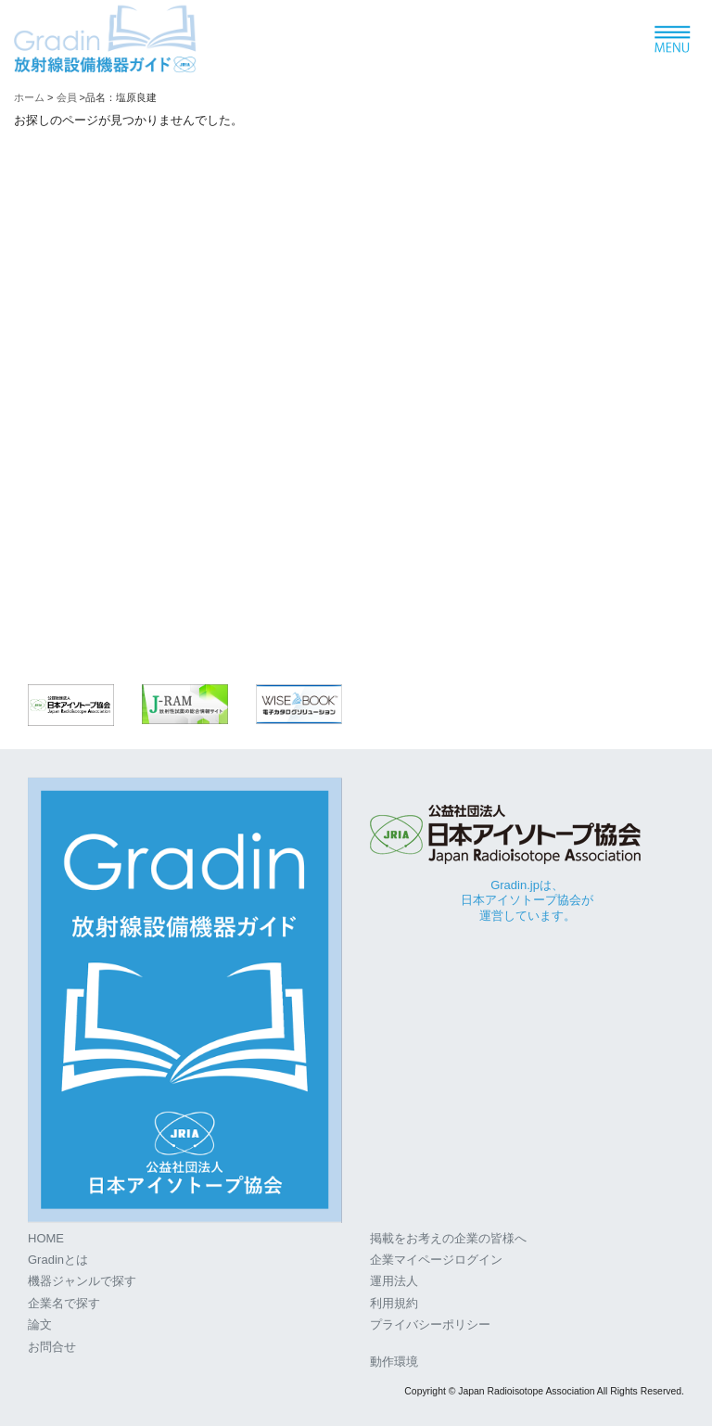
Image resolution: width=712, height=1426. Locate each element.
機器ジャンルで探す (82, 1281)
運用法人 (394, 1281)
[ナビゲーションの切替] (671, 40)
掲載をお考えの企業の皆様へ (448, 1238)
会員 (67, 97)
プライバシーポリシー (430, 1324)
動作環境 (394, 1362)
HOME (46, 1238)
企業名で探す (64, 1303)
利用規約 (394, 1303)
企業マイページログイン (436, 1260)
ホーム (29, 97)
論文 (40, 1324)
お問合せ (52, 1347)
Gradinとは (58, 1260)
